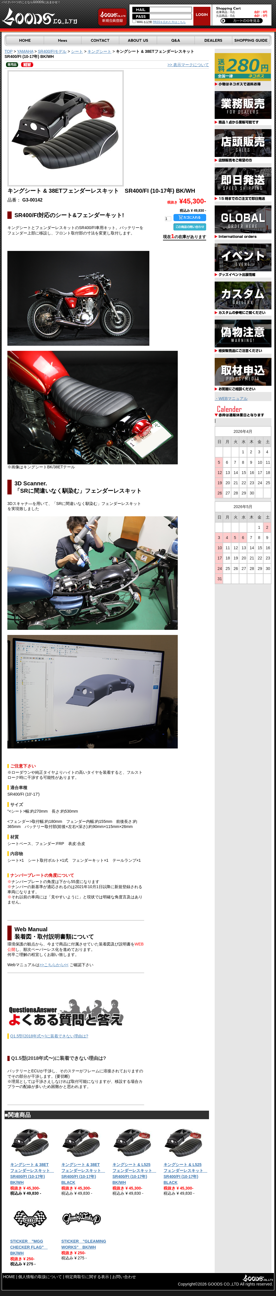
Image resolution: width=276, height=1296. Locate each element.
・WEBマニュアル (231, 398)
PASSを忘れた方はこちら (169, 22)
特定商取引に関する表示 (87, 1276)
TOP (8, 51)
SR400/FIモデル (52, 51)
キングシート (99, 51)
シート (77, 51)
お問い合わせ (124, 1276)
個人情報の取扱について (40, 1276)
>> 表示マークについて (188, 64)
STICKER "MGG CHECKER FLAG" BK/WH (29, 1247)
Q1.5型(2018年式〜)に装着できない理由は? (49, 1036)
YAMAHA (25, 51)
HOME (9, 1276)
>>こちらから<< (54, 964)
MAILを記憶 (142, 22)
